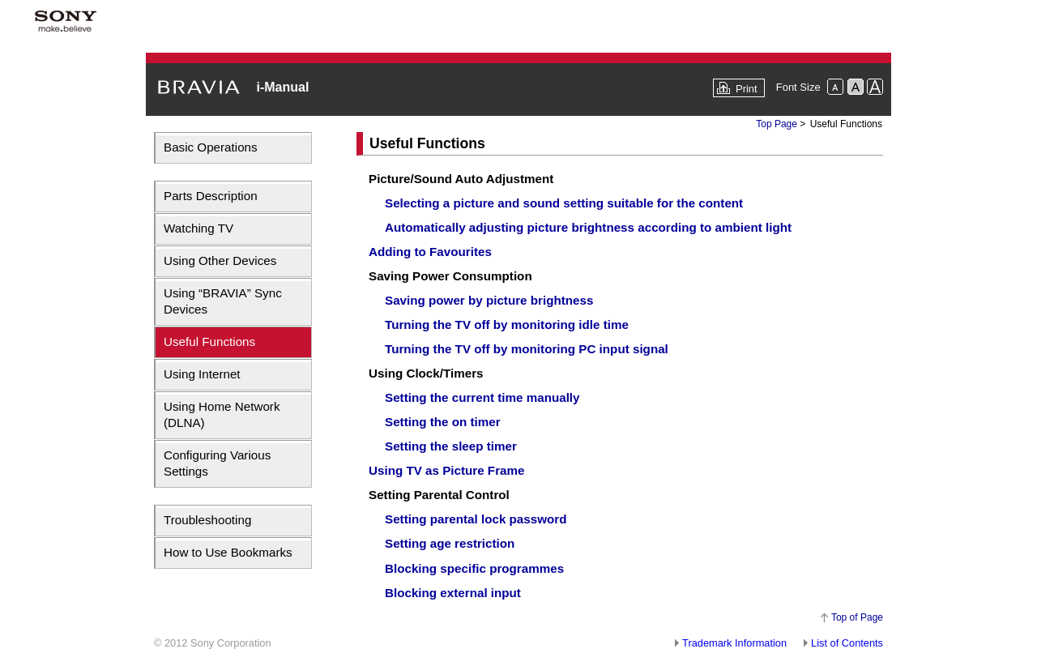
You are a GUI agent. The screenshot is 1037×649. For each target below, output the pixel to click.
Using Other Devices (220, 260)
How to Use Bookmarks (228, 552)
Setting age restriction (449, 543)
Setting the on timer (443, 422)
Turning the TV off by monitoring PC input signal (526, 349)
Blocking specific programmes (474, 568)
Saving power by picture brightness (489, 300)
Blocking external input (453, 593)
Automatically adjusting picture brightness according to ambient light (588, 227)
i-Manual (282, 87)
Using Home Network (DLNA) (222, 414)
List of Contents (847, 643)
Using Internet (202, 374)
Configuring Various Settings (217, 463)
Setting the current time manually (482, 397)
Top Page (776, 124)
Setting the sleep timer (451, 446)
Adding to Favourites (430, 251)
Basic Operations (211, 147)
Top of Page (857, 617)
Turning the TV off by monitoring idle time (507, 324)
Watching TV (198, 228)
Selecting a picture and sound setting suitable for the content (564, 203)
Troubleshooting (207, 520)
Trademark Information (734, 643)
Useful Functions (209, 341)
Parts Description (211, 196)
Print (746, 89)
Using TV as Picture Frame (446, 470)
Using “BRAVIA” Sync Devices (223, 301)
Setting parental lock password (476, 519)
